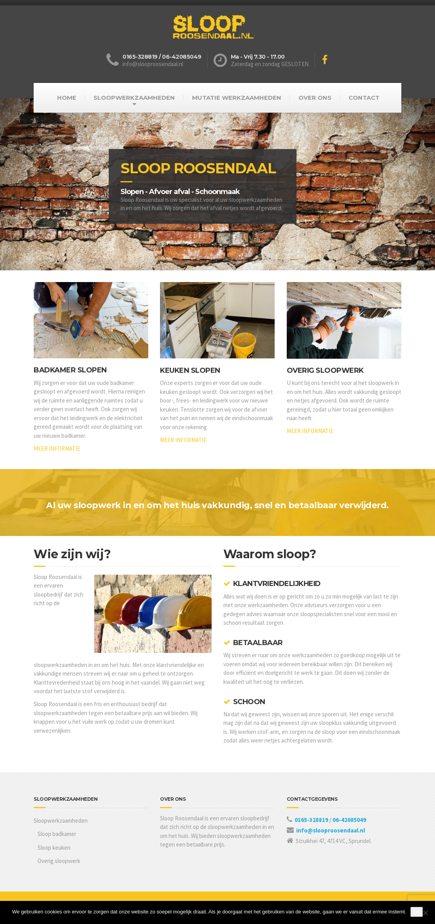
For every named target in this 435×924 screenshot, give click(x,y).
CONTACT (364, 97)
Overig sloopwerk (59, 861)
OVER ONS (314, 97)
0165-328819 (312, 819)
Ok (416, 912)
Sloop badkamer (57, 834)
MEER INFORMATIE (57, 448)
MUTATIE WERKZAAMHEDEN (236, 97)
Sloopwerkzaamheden (61, 820)
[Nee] (425, 913)
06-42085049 (349, 819)
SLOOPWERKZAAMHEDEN (134, 97)
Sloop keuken (54, 847)
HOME (66, 97)
